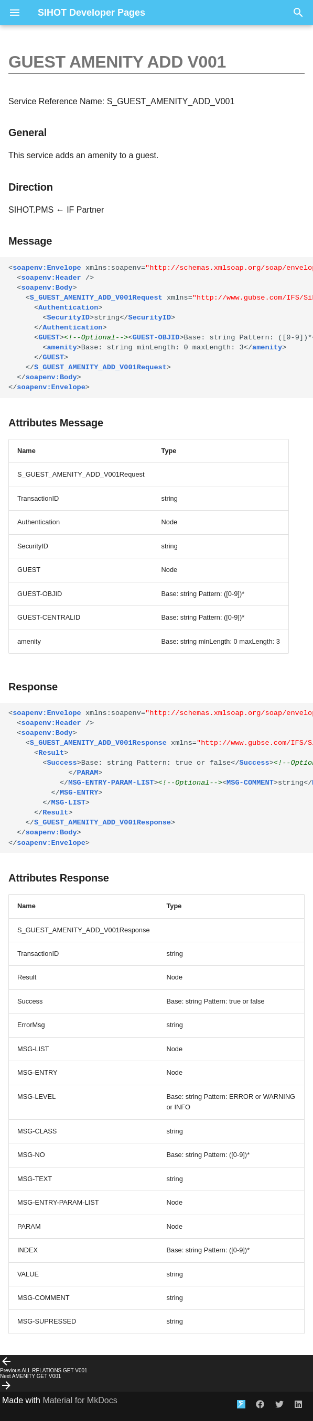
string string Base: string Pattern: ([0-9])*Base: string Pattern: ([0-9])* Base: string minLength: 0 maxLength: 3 (160, 327)
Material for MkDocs (79, 1400)
